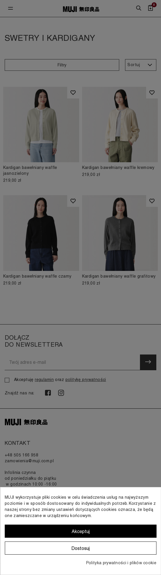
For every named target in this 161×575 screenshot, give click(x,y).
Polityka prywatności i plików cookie (121, 562)
